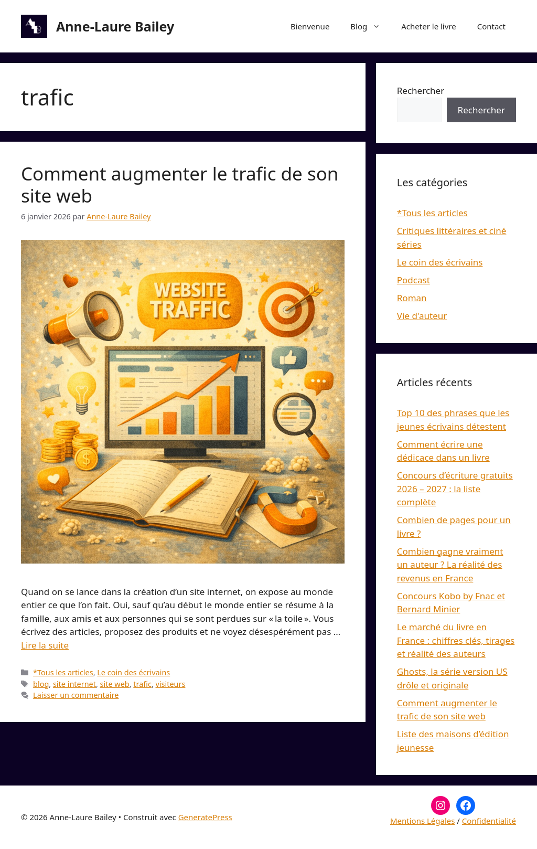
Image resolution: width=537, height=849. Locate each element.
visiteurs (171, 684)
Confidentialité (489, 820)
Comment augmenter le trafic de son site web (179, 184)
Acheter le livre (428, 26)
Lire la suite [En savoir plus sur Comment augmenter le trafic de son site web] (45, 645)
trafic (142, 684)
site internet (74, 684)
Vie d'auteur (422, 316)
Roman (412, 298)
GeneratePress (205, 817)
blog (41, 684)
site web (115, 684)
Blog (370, 26)
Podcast (413, 280)
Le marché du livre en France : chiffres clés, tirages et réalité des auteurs (455, 640)
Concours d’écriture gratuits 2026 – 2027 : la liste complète (455, 488)
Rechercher (420, 90)
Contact (491, 26)
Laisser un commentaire (76, 695)
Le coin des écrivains (133, 672)
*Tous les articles (63, 672)
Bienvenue (310, 26)
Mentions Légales (422, 820)
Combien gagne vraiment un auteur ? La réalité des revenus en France (450, 564)
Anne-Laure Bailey (115, 26)
